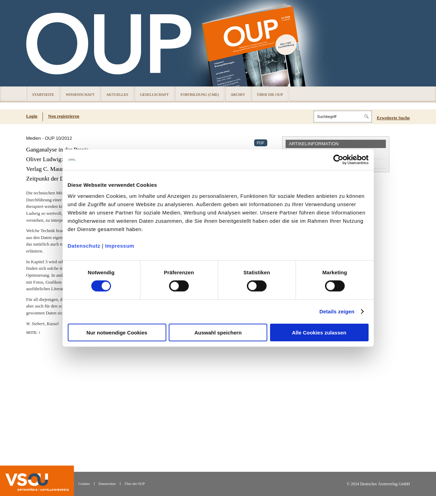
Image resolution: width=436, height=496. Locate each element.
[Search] (342, 116)
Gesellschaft (154, 94)
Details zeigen (336, 311)
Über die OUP (270, 94)
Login (32, 116)
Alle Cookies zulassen (319, 332)
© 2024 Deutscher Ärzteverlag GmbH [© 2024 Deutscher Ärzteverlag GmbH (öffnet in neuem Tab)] (378, 484)
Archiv (238, 94)
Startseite (43, 94)
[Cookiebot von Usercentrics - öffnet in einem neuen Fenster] (338, 160)
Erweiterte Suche (393, 117)
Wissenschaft (80, 94)
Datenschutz (84, 245)
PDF (261, 143)
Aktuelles (117, 94)
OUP (34, 43)
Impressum (119, 245)
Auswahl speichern (218, 332)
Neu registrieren (63, 116)
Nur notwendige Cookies (116, 332)
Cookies (84, 483)
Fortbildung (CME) (199, 94)
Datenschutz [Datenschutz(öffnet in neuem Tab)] (107, 483)
